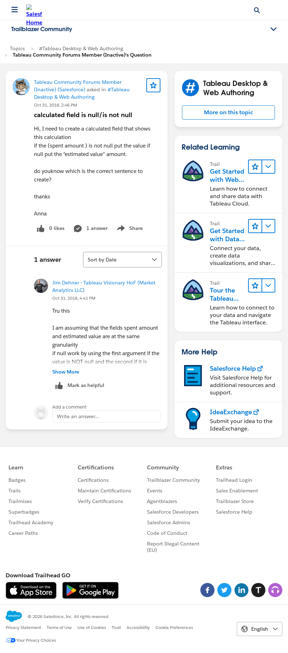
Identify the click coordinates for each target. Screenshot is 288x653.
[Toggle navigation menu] (273, 29)
